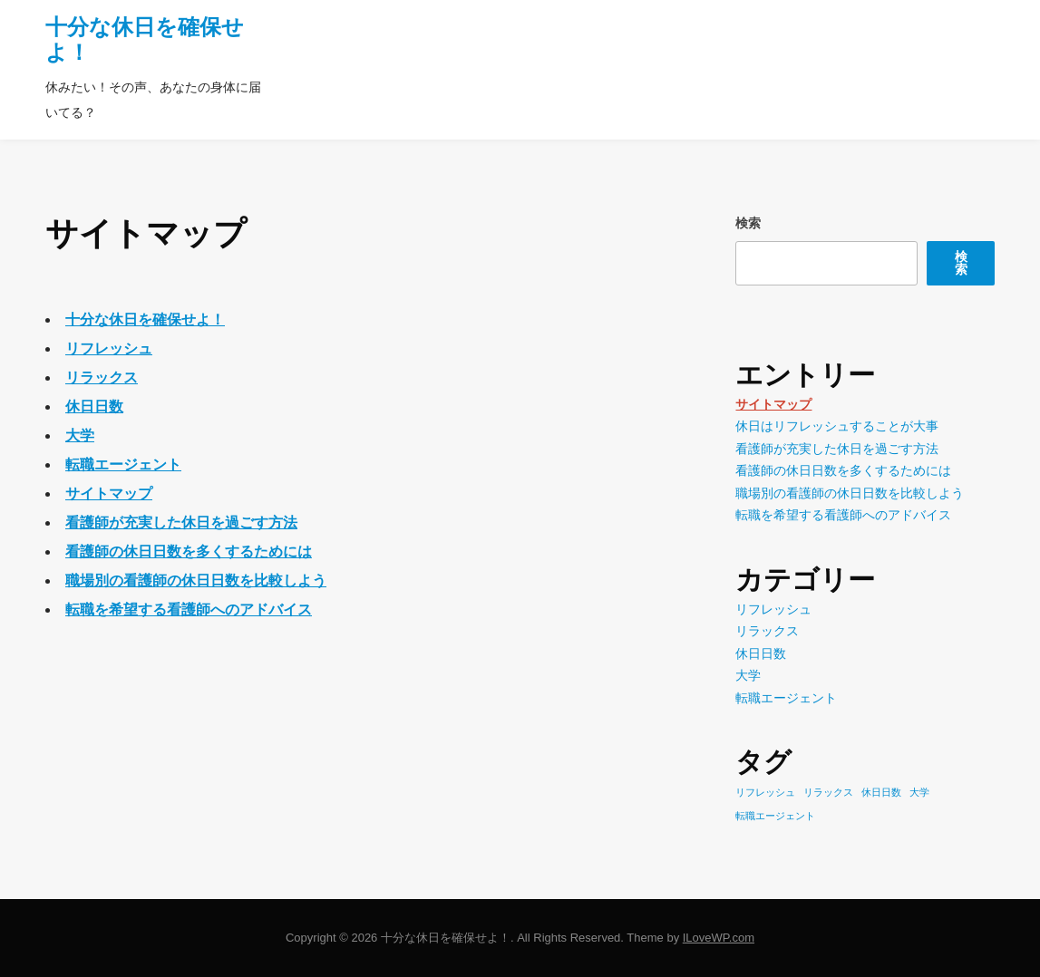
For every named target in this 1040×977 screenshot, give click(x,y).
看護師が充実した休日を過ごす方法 (181, 522)
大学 (79, 435)
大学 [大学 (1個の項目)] (919, 792)
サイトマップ (108, 493)
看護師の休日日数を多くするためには (188, 551)
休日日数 (94, 406)
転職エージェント (123, 464)
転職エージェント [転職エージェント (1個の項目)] (775, 815)
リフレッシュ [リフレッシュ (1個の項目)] (765, 792)
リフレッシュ (108, 348)
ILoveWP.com (718, 937)
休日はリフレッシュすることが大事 (836, 426)
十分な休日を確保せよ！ (145, 319)
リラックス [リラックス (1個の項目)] (828, 792)
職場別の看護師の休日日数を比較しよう (195, 580)
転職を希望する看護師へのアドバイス (188, 609)
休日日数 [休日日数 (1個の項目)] (881, 792)
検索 (748, 223)
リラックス (101, 377)
